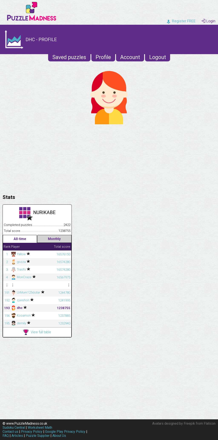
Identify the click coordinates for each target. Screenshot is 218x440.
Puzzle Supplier (38, 436)
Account (130, 57)
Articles (17, 436)
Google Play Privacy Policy (65, 432)
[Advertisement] (109, 158)
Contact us (10, 432)
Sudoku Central (14, 428)
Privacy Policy (31, 432)
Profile (103, 57)
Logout (157, 57)
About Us (59, 436)
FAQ (6, 436)
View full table (37, 332)
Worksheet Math (40, 428)
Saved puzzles (69, 57)
